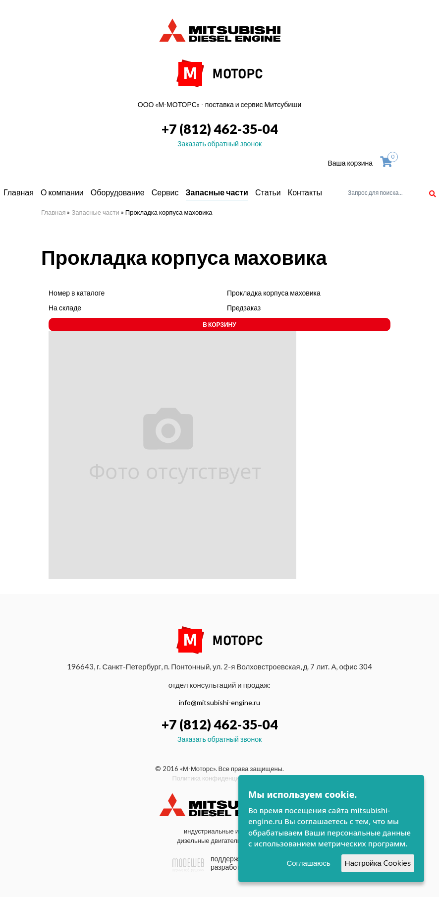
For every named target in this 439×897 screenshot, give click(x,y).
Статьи (268, 192)
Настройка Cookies (378, 863)
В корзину (219, 324)
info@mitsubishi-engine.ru (219, 702)
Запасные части (217, 192)
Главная (18, 192)
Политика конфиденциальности (219, 778)
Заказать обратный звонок (219, 143)
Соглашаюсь (308, 863)
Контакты (305, 192)
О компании (62, 192)
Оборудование (118, 192)
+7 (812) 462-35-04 (220, 128)
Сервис (165, 192)
